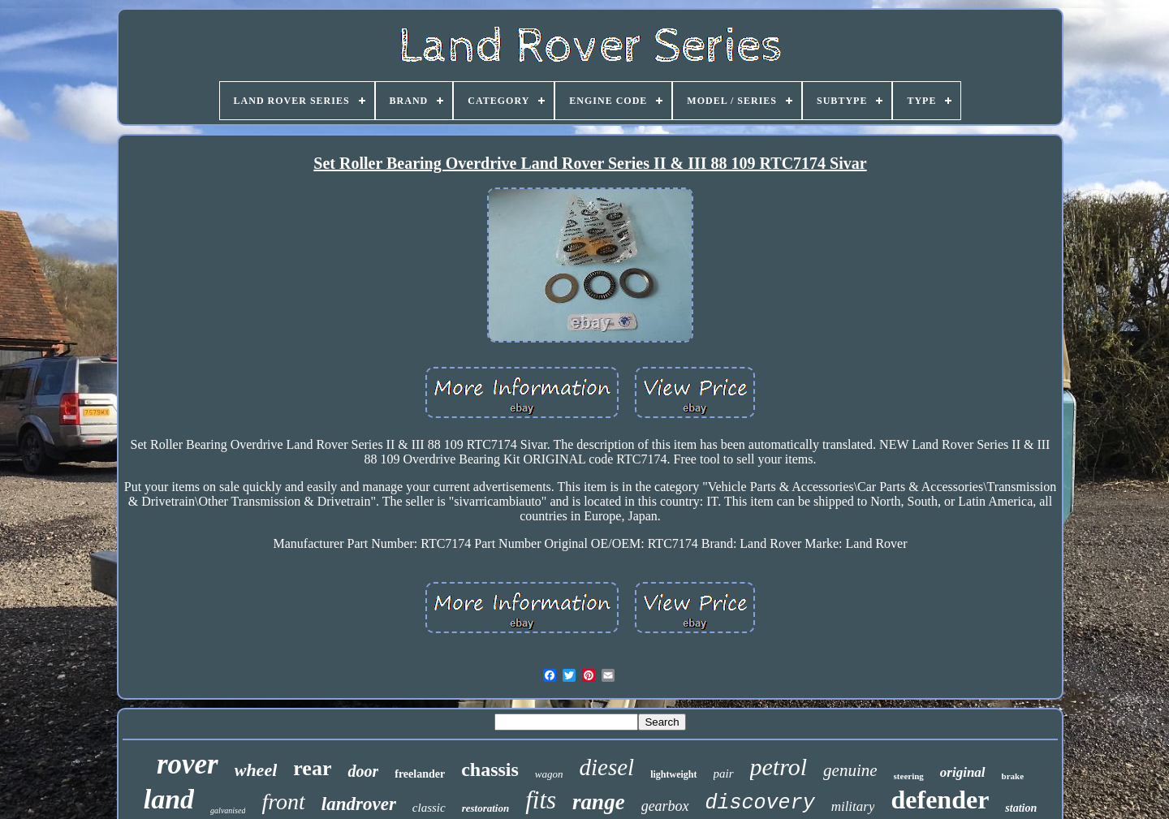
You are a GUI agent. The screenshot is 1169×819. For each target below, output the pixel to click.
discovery (760, 803)
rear (312, 768)
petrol (779, 766)
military (853, 806)
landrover (358, 804)
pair (724, 773)
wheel (256, 770)
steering (909, 776)
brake (1013, 776)
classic (429, 807)
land (169, 799)
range (598, 802)
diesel (607, 767)
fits (540, 800)
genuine (850, 770)
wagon (549, 774)
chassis (490, 769)
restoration (486, 808)
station (1021, 808)
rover (187, 764)
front (282, 801)
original (963, 772)
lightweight (673, 774)
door (362, 771)
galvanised (227, 810)
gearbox (665, 806)
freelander (420, 774)
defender (940, 799)
